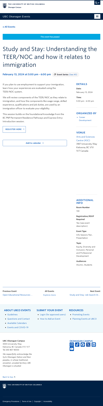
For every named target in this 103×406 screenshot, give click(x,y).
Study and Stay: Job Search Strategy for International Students (85, 295)
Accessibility (47, 401)
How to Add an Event (50, 319)
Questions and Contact (18, 319)
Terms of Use (26, 401)
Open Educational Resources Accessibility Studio (18, 295)
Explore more (49, 295)
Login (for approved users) (53, 314)
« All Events (9, 27)
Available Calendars (17, 323)
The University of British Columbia (44, 5)
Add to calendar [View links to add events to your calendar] (33, 143)
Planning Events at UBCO (84, 319)
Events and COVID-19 (17, 327)
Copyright (37, 401)
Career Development (85, 118)
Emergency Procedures (11, 401)
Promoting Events (80, 314)
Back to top (9, 377)
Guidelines (12, 314)
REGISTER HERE (13, 129)
